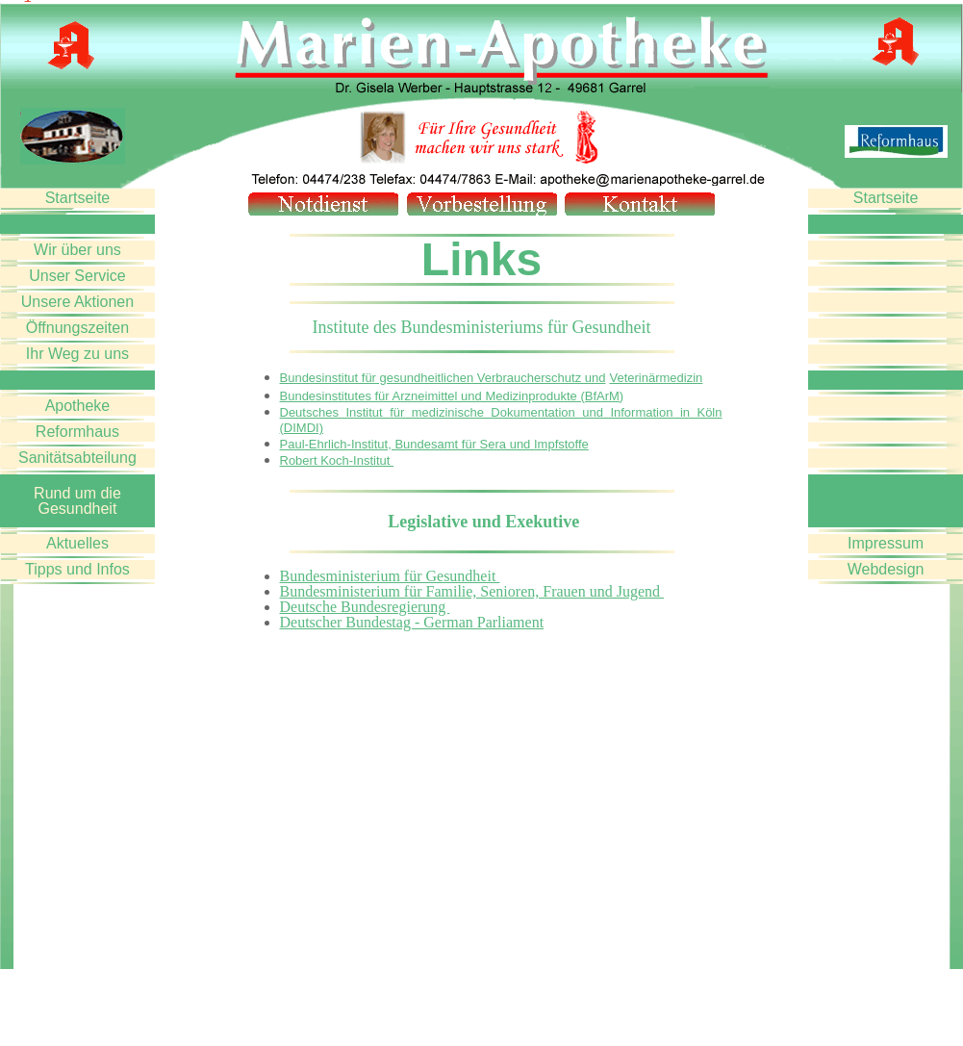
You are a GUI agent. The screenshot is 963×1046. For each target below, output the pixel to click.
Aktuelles (77, 543)
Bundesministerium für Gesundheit (390, 576)
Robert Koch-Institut (337, 460)
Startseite (78, 198)
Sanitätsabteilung (77, 457)
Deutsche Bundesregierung (365, 607)
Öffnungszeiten (77, 327)
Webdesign (886, 569)
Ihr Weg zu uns (77, 353)
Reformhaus (77, 431)
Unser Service (77, 276)
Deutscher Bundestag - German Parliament (412, 622)
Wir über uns (77, 250)
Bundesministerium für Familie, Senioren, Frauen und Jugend (472, 591)
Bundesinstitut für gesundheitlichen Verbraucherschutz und (443, 377)
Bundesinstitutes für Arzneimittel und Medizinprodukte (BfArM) (452, 396)
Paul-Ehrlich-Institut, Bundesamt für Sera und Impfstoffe (434, 444)
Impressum (886, 543)
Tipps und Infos (77, 569)
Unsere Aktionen (77, 301)
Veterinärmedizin (655, 377)
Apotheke (78, 405)
